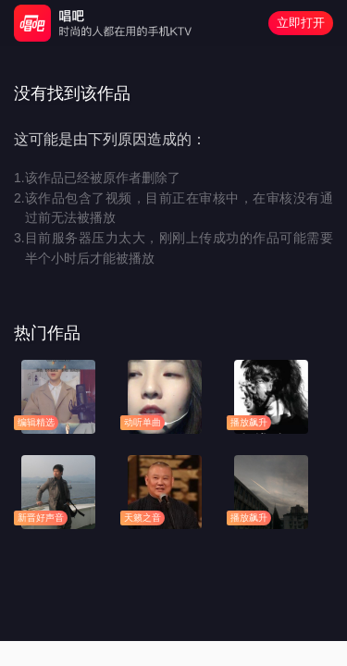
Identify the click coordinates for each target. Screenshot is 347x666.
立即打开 (301, 23)
